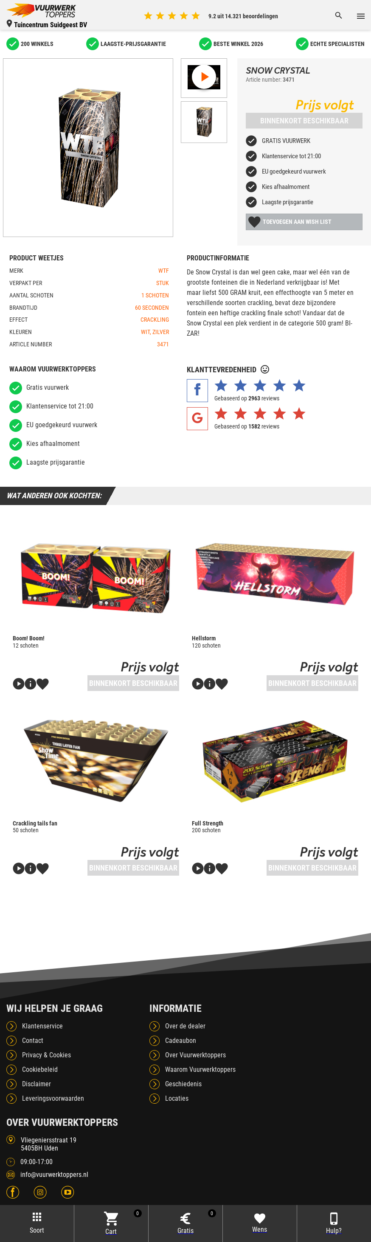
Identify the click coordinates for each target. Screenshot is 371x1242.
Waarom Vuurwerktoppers (200, 1069)
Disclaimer (36, 1084)
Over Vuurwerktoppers (195, 1055)
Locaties (176, 1098)
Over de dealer (185, 1026)
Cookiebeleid (40, 1069)
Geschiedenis (183, 1084)
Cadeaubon (180, 1040)
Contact (32, 1040)
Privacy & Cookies (46, 1055)
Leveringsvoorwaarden (53, 1098)
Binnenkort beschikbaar (304, 120)
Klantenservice (42, 1026)
